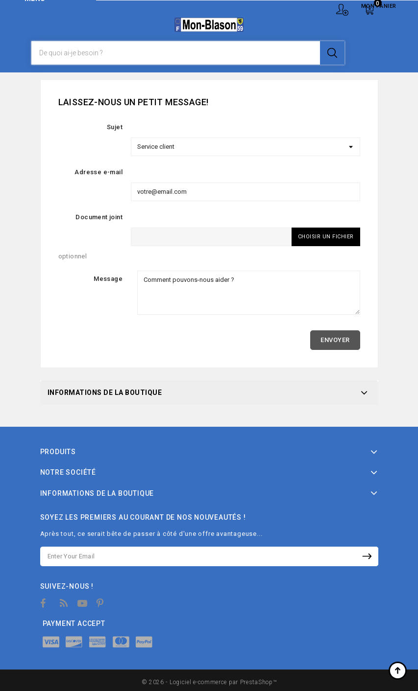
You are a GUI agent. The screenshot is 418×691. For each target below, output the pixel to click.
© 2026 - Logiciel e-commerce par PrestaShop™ (209, 682)
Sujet (115, 127)
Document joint (99, 217)
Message (108, 278)
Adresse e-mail (98, 172)
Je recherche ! (332, 53)
